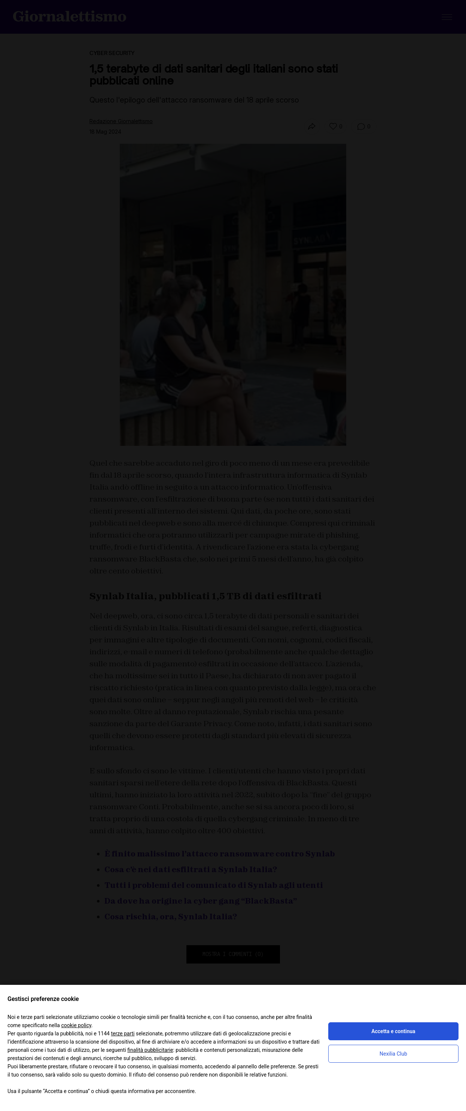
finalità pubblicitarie (150, 1050)
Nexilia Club (393, 1054)
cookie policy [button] (76, 1025)
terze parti (122, 1034)
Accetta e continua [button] (393, 1031)
